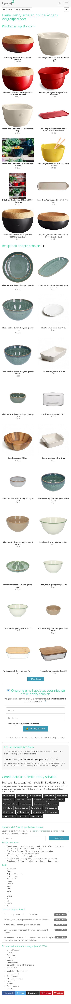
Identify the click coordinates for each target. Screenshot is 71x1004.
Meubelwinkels (12, 962)
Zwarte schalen (39, 804)
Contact (10, 988)
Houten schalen (36, 816)
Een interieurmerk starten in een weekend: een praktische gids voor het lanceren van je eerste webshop (35, 938)
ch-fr (8, 888)
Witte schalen (8, 800)
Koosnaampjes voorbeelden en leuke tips (35, 914)
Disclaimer (11, 957)
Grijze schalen (23, 816)
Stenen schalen (39, 800)
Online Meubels (13, 950)
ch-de (9, 886)
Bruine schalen (25, 804)
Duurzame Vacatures (15, 856)
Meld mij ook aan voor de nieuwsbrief (22, 724)
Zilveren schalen (35, 796)
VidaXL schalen (38, 812)
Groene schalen (52, 812)
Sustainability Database (16, 861)
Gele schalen (7, 808)
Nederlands (11, 868)
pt (8, 893)
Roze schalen (21, 796)
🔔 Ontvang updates (35, 728)
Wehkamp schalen (23, 812)
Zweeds (10, 883)
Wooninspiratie (13, 986)
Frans (9, 871)
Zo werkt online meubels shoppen (20, 965)
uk (8, 901)
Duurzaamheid (13, 973)
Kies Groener (12, 853)
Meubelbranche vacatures (17, 971)
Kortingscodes (12, 976)
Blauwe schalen (8, 812)
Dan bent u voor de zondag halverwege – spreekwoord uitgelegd (35, 931)
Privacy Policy (12, 967)
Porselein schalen (21, 808)
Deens (9, 903)
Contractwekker (13, 858)
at (7, 906)
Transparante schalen (23, 800)
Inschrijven (59, 838)
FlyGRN (9, 849)
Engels (9, 896)
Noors (9, 881)
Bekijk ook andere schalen (24, 245)
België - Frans (12, 876)
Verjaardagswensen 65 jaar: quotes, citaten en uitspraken (35, 920)
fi (7, 898)
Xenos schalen (53, 804)
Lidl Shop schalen (50, 808)
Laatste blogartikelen (13, 909)
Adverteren (11, 983)
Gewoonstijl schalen (10, 804)
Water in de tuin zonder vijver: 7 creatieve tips (35, 925)
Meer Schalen (35, 679)
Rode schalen (62, 796)
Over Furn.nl (11, 952)
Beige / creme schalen (55, 800)
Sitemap (10, 960)
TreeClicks (11, 846)
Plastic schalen (49, 796)
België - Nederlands (14, 873)
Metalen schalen (8, 816)
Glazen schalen (8, 796)
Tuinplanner (11, 981)
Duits (9, 891)
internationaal (30, 856)
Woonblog (11, 955)
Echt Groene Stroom (15, 851)
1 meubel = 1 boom (15, 978)
